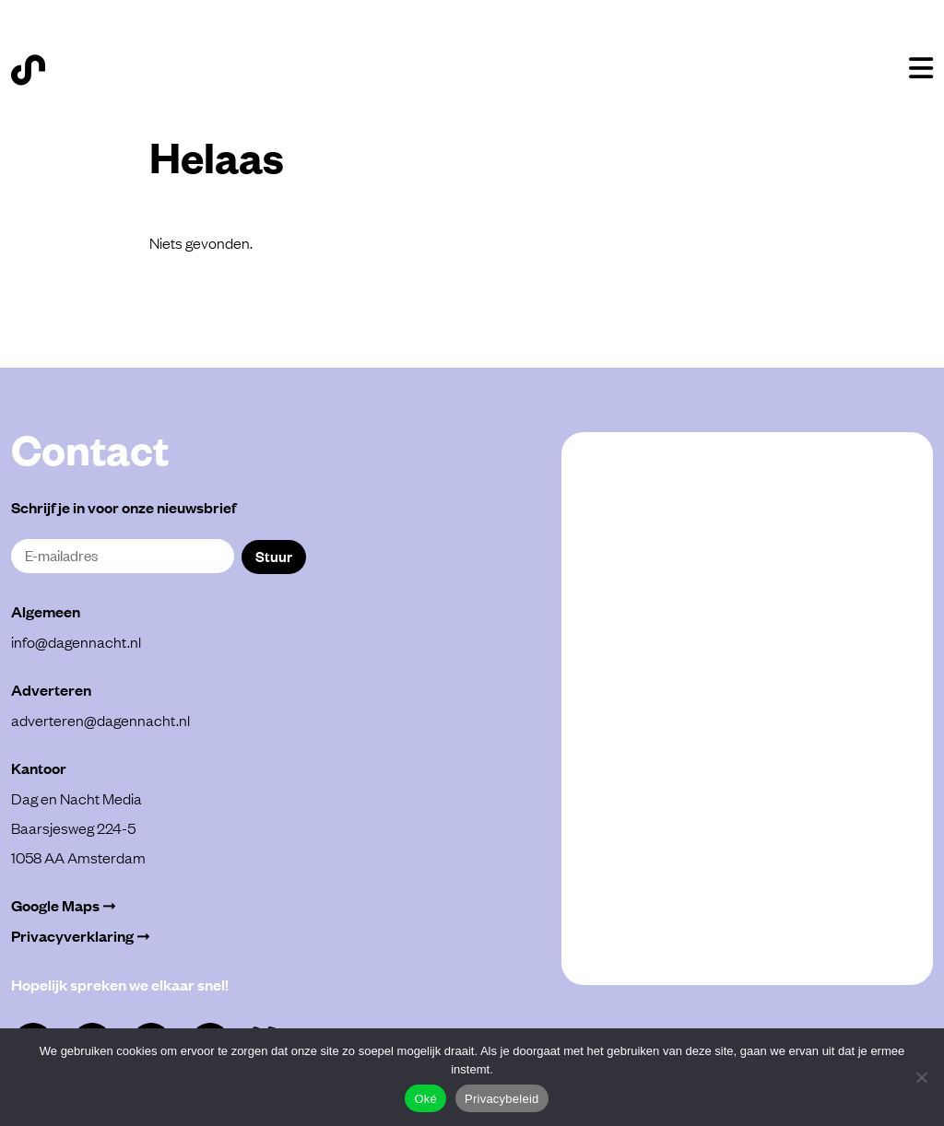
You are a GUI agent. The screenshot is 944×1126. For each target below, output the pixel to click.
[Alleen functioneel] (921, 1077)
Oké (425, 1099)
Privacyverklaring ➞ (80, 935)
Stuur (273, 555)
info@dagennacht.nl (76, 641)
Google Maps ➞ (63, 905)
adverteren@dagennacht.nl (100, 720)
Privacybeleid (502, 1099)
